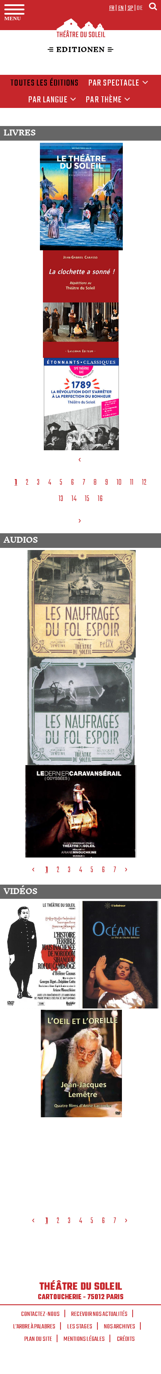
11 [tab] (132, 482)
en (121, 8)
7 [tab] (83, 482)
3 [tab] (38, 482)
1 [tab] (16, 482)
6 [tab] (72, 482)
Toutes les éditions (44, 83)
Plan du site (38, 1339)
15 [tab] (87, 499)
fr (112, 8)
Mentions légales (84, 1339)
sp (131, 8)
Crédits (126, 1339)
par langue (52, 100)
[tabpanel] (82, 295)
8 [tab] (95, 482)
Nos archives (119, 1327)
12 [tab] (144, 482)
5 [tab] (61, 482)
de (140, 8)
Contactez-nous (40, 1314)
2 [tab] (27, 482)
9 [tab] (106, 482)
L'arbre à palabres (34, 1327)
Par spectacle (118, 83)
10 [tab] (119, 482)
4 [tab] (49, 482)
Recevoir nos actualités (99, 1314)
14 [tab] (74, 499)
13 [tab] (61, 499)
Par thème (108, 100)
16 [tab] (100, 499)
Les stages (79, 1327)
